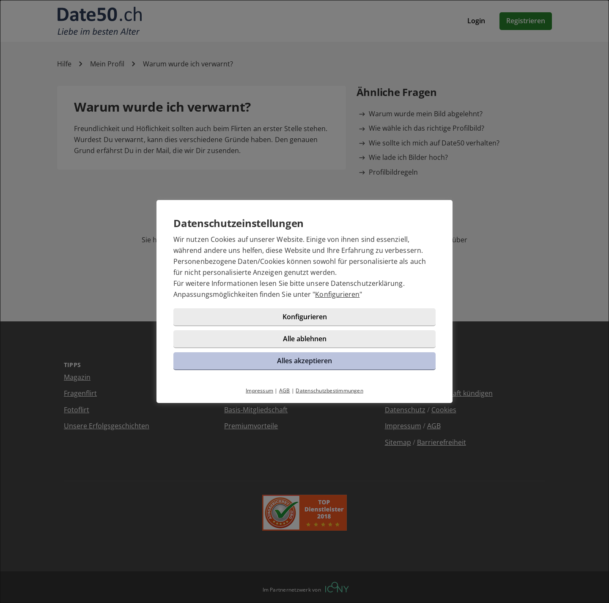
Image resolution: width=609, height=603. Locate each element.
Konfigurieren (337, 294)
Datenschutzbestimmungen (329, 390)
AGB (284, 390)
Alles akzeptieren (304, 360)
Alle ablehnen (304, 338)
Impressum (259, 390)
